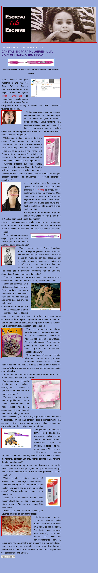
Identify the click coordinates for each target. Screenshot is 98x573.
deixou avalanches (11, 96)
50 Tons (40, 190)
